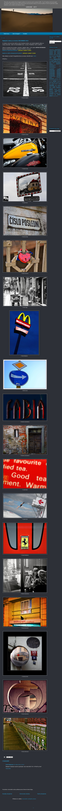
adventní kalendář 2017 (55, 52)
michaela (53, 83)
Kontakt (25, 33)
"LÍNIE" (34, 56)
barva (57, 54)
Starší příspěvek (41, 794)
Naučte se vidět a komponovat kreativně (12, 53)
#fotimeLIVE (51, 49)
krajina (54, 79)
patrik (51, 89)
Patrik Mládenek (9, 764)
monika (51, 85)
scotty (59, 91)
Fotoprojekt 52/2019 (55, 74)
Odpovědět (8, 768)
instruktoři (51, 78)
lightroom (59, 81)
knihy (60, 78)
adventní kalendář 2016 (55, 51)
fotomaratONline (52, 67)
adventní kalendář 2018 (55, 53)
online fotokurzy (56, 87)
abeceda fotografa (53, 50)
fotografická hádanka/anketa (55, 64)
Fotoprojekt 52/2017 (55, 71)
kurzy (54, 81)
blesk (55, 56)
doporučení (57, 59)
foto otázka (54, 61)
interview (56, 78)
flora (55, 60)
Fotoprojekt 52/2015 (55, 69)
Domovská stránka (25, 794)
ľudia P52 (53, 82)
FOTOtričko (59, 77)
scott (56, 91)
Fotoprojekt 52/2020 (55, 75)
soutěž (51, 93)
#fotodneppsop (58, 49)
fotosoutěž (59, 76)
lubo (50, 82)
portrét (55, 89)
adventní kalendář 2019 (55, 54)
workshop (51, 94)
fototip (50, 77)
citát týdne (52, 57)
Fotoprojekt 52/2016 (55, 70)
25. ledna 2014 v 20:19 (19, 764)
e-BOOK (52, 60)
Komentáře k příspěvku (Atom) (29, 798)
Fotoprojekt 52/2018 (55, 72)
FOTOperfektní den (55, 68)
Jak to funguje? (16, 33)
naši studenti (58, 85)
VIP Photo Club (57, 93)
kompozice (51, 79)
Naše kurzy (6, 33)
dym (50, 60)
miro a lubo (58, 83)
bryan (59, 56)
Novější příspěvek (7, 794)
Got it (35, 7)
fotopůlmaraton (52, 76)
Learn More (29, 7)
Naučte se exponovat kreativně (9, 50)
